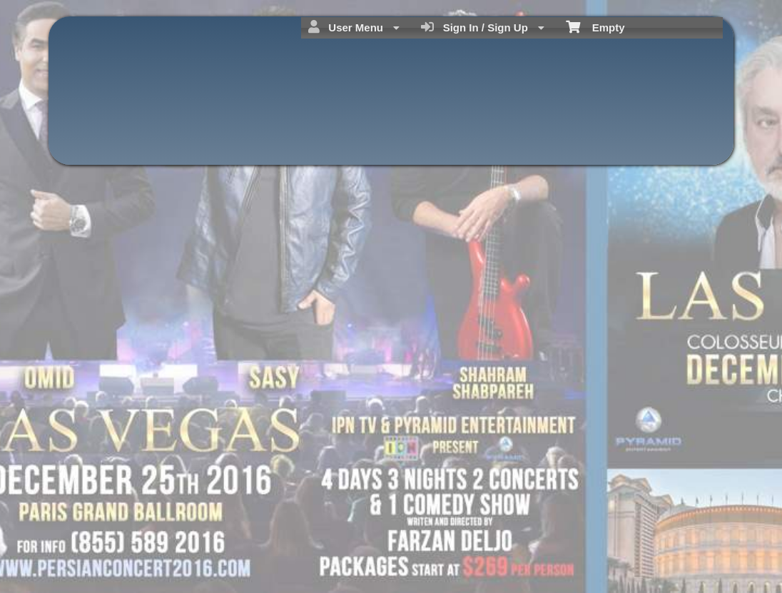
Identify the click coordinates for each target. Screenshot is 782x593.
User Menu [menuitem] (354, 27)
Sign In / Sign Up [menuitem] (482, 27)
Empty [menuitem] (595, 26)
